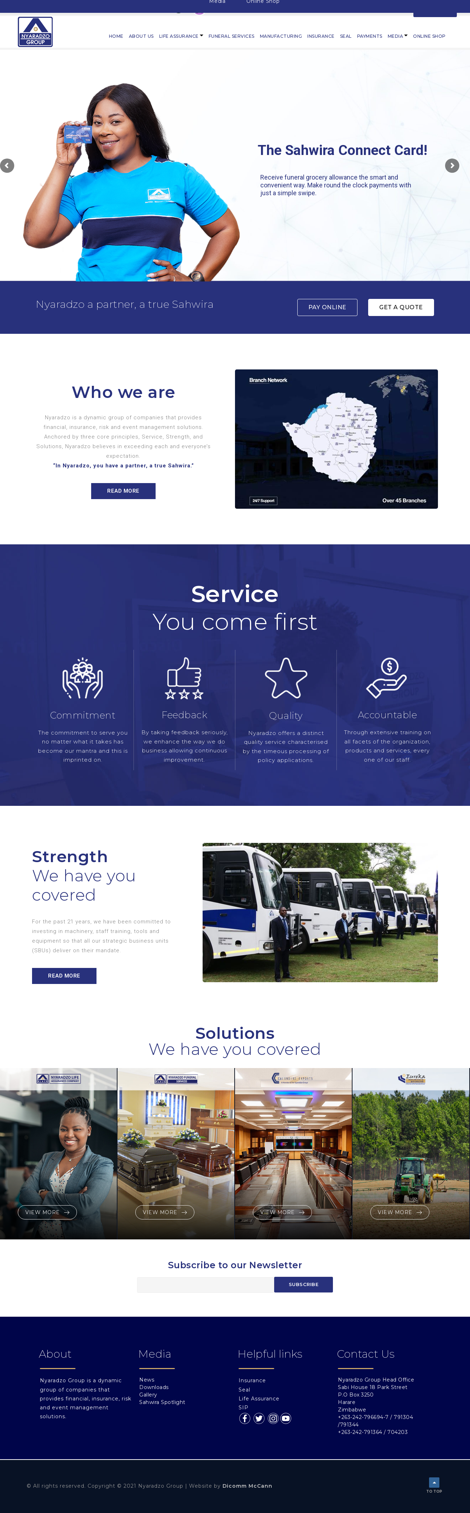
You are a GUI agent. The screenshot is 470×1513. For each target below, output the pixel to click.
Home (116, 36)
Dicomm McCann (247, 1486)
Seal (346, 36)
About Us (141, 36)
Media (395, 36)
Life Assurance (179, 36)
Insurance (321, 36)
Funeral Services (232, 36)
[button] (327, 307)
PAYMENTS (369, 36)
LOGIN (435, 8)
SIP (244, 1407)
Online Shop (429, 36)
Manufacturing (281, 36)
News (146, 1380)
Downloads (154, 1387)
